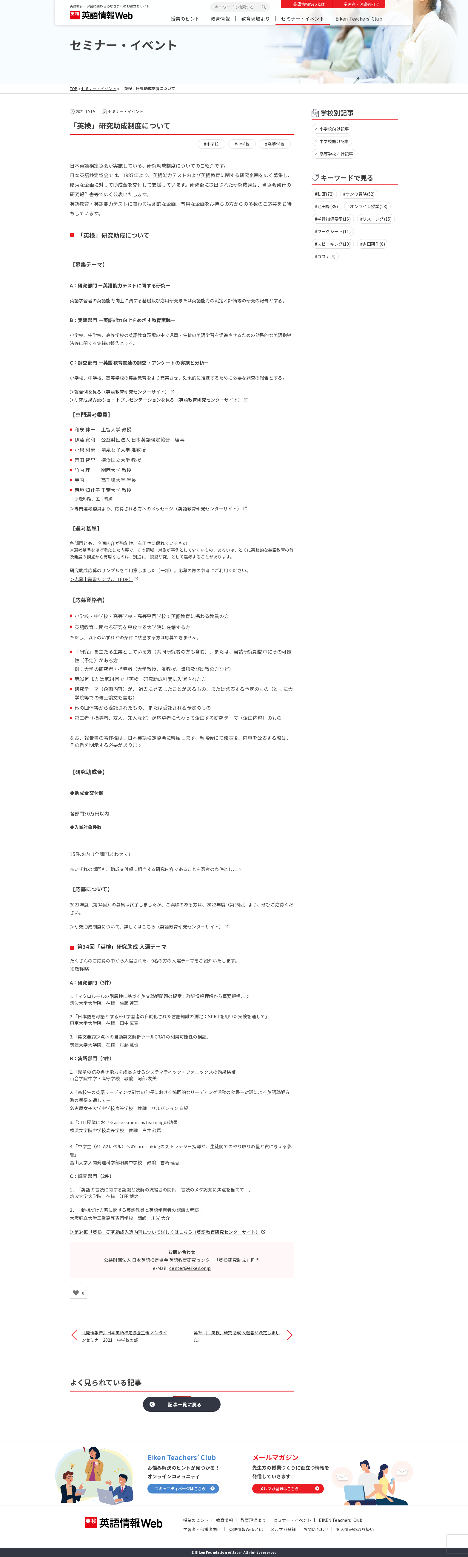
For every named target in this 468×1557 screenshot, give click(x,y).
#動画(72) (324, 194)
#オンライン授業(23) (367, 206)
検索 (263, 7)
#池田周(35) (326, 206)
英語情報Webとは (309, 4)
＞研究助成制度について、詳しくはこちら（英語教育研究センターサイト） (146, 926)
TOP (73, 88)
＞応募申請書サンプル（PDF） (101, 579)
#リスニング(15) (376, 219)
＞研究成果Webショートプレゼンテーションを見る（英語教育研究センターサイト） (156, 400)
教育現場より (255, 18)
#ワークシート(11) (333, 231)
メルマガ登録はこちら (279, 1488)
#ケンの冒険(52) (359, 194)
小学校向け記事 (334, 129)
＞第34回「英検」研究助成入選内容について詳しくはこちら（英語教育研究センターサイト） (165, 1232)
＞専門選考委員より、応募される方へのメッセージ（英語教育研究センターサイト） (155, 508)
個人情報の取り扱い (355, 1529)
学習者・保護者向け (361, 4)
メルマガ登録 (283, 1529)
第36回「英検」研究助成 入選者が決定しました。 (237, 1336)
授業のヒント (185, 18)
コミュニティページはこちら (180, 1488)
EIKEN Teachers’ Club (340, 1520)
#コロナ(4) (325, 256)
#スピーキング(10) (333, 244)
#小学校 (242, 144)
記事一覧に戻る (184, 1404)
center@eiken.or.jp (190, 1268)
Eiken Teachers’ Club (358, 18)
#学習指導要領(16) (333, 219)
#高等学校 (274, 144)
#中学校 (211, 144)
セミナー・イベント (302, 18)
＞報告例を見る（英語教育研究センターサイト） (119, 392)
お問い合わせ (316, 1529)
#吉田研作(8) (372, 244)
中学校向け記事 (334, 141)
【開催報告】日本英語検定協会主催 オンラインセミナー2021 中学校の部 (124, 1336)
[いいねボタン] (75, 1292)
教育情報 (220, 18)
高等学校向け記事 (336, 154)
